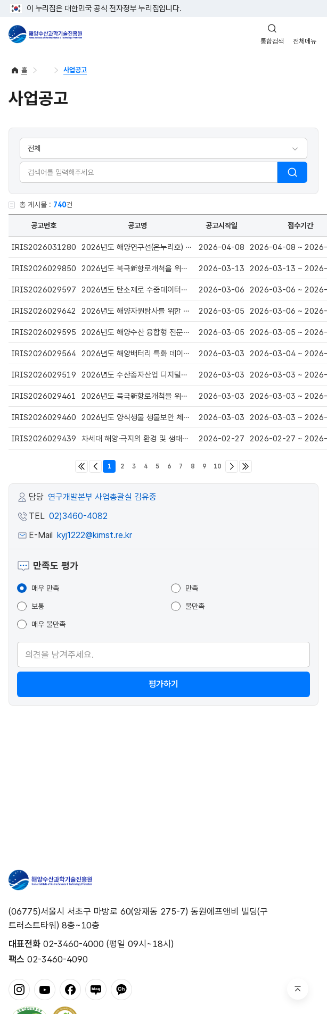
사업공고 (75, 70)
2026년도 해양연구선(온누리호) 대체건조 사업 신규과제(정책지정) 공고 (194, 247)
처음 (81, 466)
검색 (292, 172)
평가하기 (163, 684)
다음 (231, 466)
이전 (95, 466)
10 (217, 466)
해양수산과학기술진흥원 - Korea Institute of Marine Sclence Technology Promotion (45, 34)
